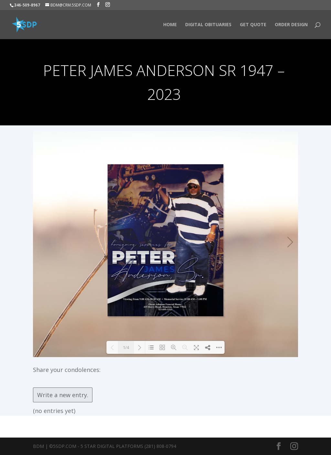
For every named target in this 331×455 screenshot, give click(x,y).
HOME (170, 24)
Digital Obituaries (208, 24)
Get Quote (253, 24)
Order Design (291, 24)
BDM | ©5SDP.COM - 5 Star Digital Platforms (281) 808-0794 (104, 446)
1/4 (126, 347)
